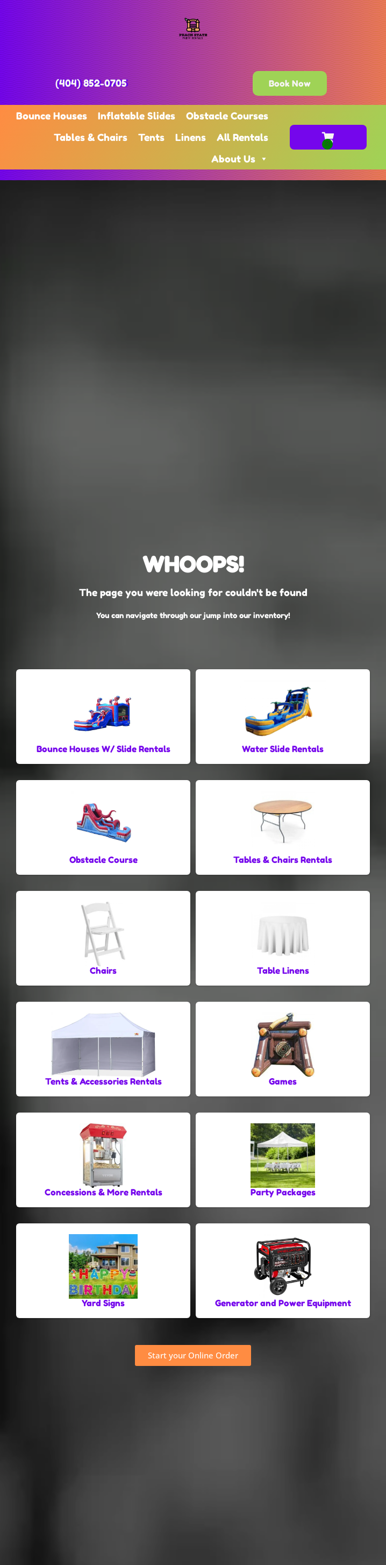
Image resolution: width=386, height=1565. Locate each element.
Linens (190, 137)
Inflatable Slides (136, 116)
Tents (151, 137)
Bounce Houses (51, 116)
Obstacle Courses (227, 116)
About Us (239, 158)
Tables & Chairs (90, 137)
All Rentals (242, 137)
